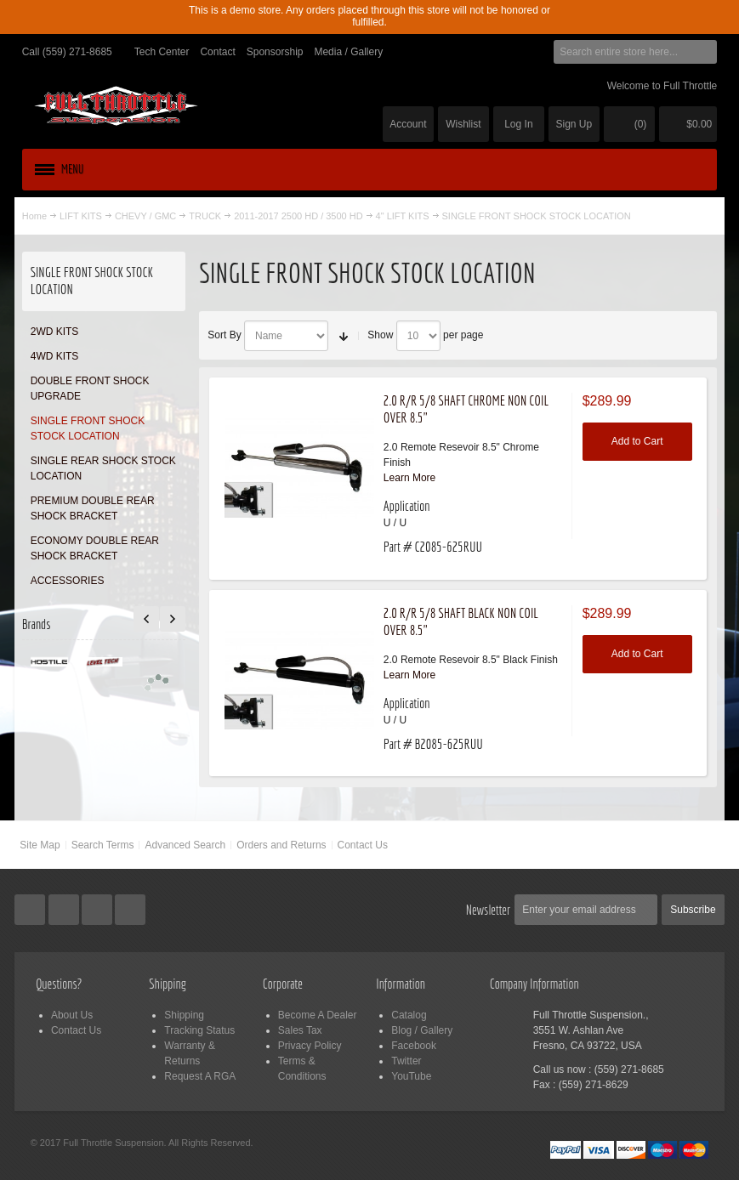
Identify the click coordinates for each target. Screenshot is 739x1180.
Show (380, 335)
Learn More (409, 478)
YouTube (411, 1076)
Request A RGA (200, 1076)
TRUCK (205, 216)
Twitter (406, 1061)
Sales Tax (300, 1030)
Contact (217, 52)
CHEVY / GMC (145, 216)
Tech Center (162, 52)
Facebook (413, 1046)
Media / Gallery (348, 52)
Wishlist (463, 124)
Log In (518, 124)
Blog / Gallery (421, 1030)
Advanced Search (185, 845)
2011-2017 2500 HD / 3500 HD (298, 216)
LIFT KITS (81, 216)
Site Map (40, 845)
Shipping (184, 1015)
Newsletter (488, 909)
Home (34, 216)
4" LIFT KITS (402, 216)
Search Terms (102, 845)
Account (407, 124)
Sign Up (574, 124)
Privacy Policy (310, 1046)
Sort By (224, 335)
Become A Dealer (317, 1015)
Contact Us (363, 845)
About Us (72, 1015)
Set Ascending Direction (343, 336)
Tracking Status (199, 1030)
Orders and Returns (281, 845)
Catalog (408, 1015)
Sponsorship (275, 52)
